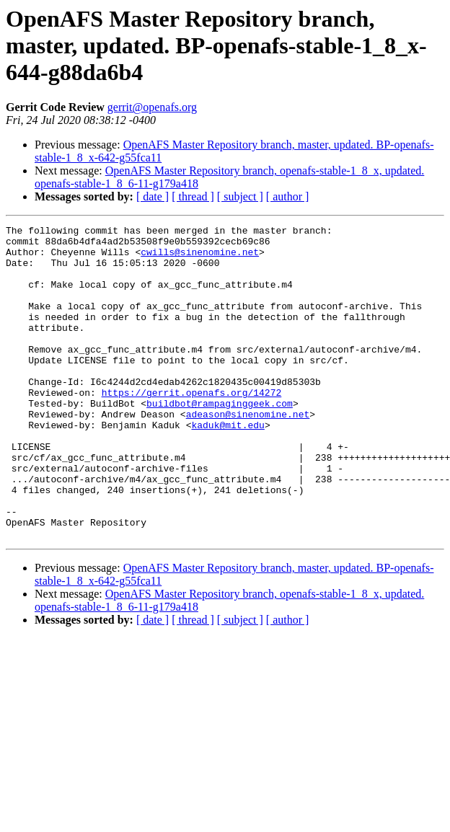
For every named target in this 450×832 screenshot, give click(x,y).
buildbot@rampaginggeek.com (219, 439)
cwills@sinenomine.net (200, 258)
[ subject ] (240, 196)
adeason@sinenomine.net (248, 452)
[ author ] (287, 196)
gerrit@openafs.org (152, 107)
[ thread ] (193, 196)
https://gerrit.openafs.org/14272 (192, 426)
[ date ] (152, 196)
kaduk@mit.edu (227, 465)
